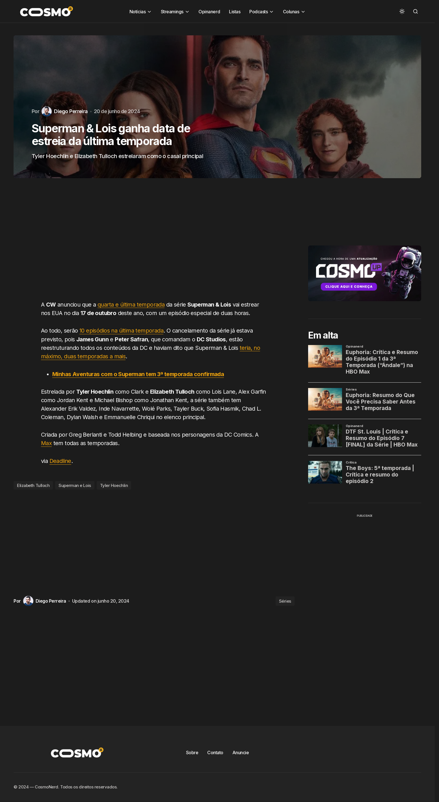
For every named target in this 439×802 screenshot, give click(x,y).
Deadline (60, 460)
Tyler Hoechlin (114, 484)
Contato (215, 751)
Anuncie (240, 751)
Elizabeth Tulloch (33, 484)
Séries (285, 600)
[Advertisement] (156, 242)
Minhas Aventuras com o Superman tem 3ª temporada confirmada (138, 373)
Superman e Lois (75, 484)
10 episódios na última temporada (121, 330)
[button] (402, 11)
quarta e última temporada (131, 304)
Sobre (192, 751)
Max (46, 442)
